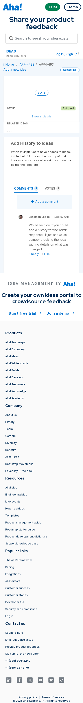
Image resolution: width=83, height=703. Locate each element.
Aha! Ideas (12, 356)
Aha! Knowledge (15, 391)
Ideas (11, 51)
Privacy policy (28, 697)
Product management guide (23, 522)
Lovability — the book (19, 471)
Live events (12, 501)
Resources (16, 56)
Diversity (11, 443)
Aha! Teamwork (15, 384)
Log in (9, 616)
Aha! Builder (12, 370)
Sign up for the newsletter (22, 653)
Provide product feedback (22, 646)
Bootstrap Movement (19, 464)
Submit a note (14, 632)
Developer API (14, 602)
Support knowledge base (21, 543)
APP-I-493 (27, 64)
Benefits (10, 450)
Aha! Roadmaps (15, 342)
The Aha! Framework (18, 560)
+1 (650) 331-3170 (17, 667)
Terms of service (53, 697)
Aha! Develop (14, 377)
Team (9, 429)
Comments (26, 188)
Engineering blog (16, 494)
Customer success (17, 588)
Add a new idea (15, 69)
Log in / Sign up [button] (67, 54)
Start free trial (25, 313)
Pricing (9, 567)
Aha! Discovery (15, 349)
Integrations (13, 574)
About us (11, 415)
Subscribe (70, 70)
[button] (48, 54)
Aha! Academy (14, 398)
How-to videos (15, 508)
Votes (52, 188)
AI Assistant (12, 581)
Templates (12, 515)
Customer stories (16, 595)
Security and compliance (21, 609)
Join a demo (60, 313)
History (10, 422)
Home (9, 64)
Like (46, 254)
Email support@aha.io (19, 639)
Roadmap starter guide (20, 529)
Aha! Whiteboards (16, 363)
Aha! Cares (12, 457)
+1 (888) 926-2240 (17, 660)
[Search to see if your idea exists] (43, 38)
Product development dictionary (26, 536)
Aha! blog (11, 487)
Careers (10, 436)
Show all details (42, 116)
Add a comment (44, 201)
